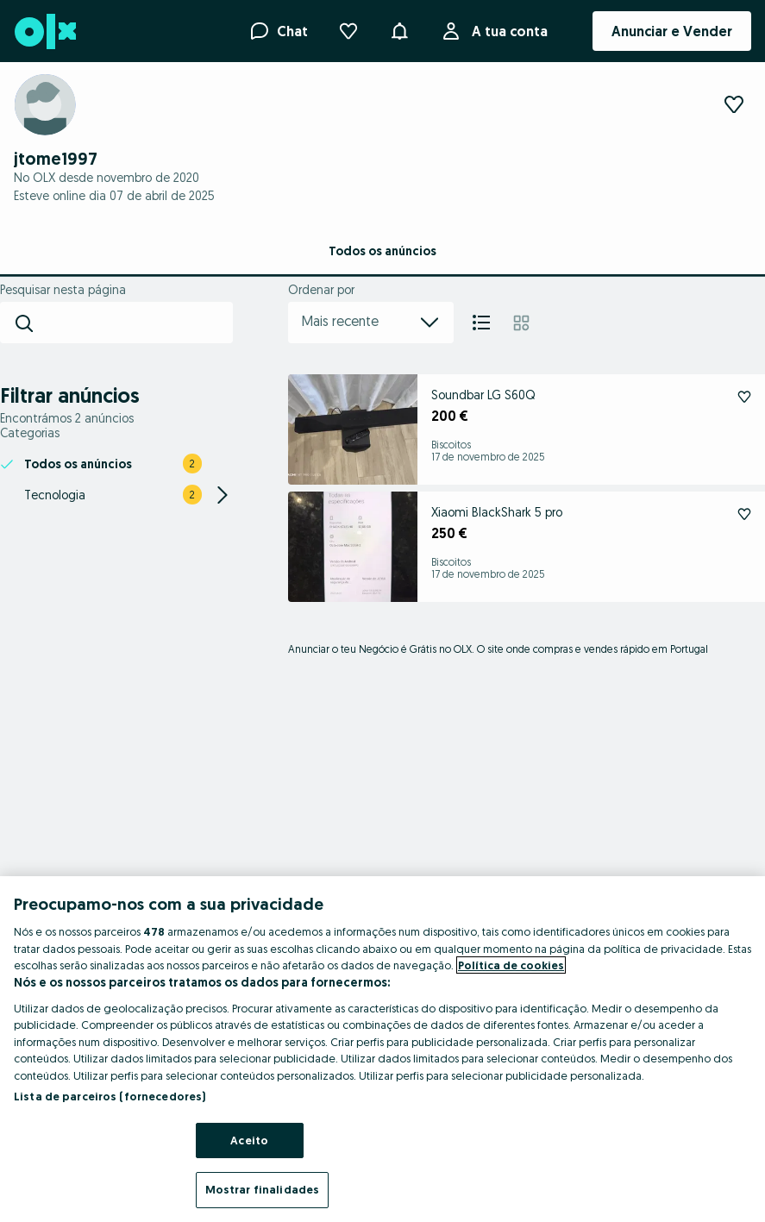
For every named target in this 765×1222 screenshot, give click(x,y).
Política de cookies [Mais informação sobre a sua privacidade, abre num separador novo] (511, 965)
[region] (382, 1049)
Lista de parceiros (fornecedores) (109, 1096)
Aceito (249, 1140)
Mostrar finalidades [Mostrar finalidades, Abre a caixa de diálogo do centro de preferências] (262, 1189)
